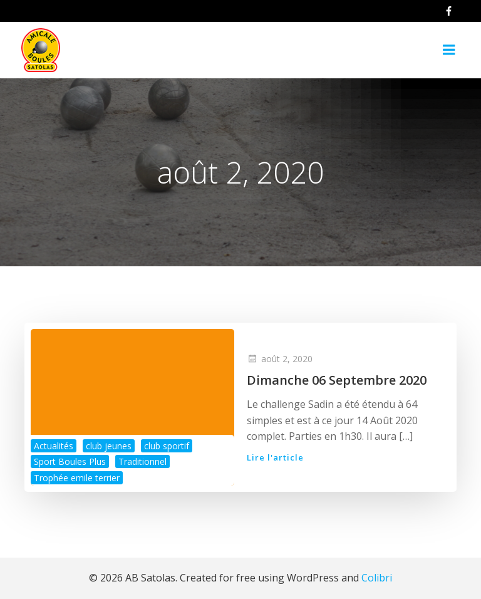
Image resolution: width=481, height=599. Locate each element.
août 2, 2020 (280, 359)
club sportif (166, 446)
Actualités (53, 446)
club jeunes (109, 446)
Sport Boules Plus (70, 461)
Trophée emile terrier (77, 478)
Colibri (376, 578)
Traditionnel (142, 461)
